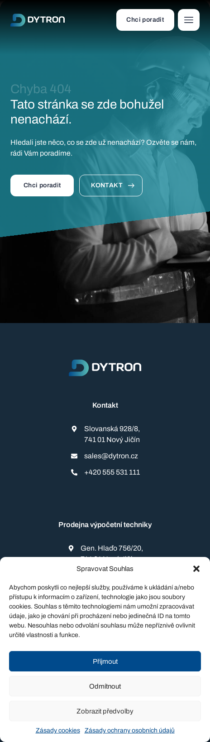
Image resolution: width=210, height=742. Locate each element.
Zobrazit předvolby (105, 711)
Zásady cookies (58, 730)
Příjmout (105, 661)
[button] (196, 568)
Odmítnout (105, 686)
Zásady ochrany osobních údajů (130, 730)
